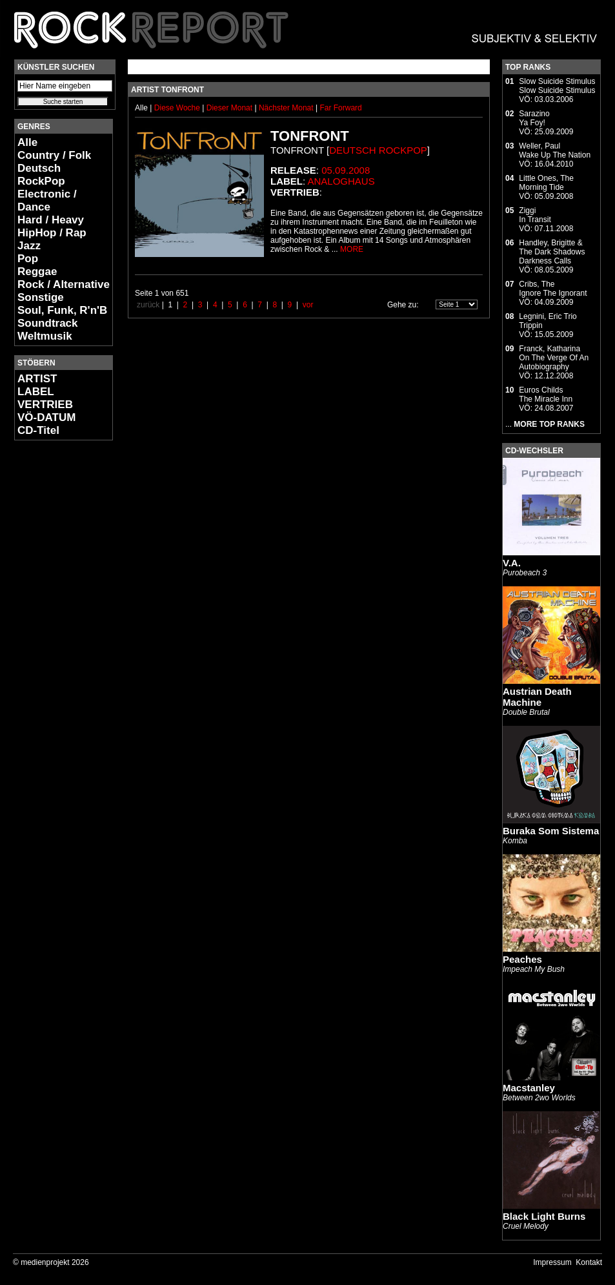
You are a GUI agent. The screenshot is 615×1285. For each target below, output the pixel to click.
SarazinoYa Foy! (534, 118)
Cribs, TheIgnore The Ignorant (553, 289)
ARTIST (37, 379)
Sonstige (40, 297)
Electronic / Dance (47, 200)
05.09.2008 (345, 170)
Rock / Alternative (63, 284)
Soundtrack (47, 323)
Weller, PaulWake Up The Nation (554, 150)
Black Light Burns (544, 1216)
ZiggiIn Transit (534, 215)
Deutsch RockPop (41, 174)
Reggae (37, 271)
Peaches (522, 959)
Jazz (29, 246)
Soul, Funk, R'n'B (62, 310)
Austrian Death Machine (537, 697)
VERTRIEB (45, 404)
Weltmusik (44, 336)
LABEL (35, 392)
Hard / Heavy (50, 220)
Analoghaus (341, 181)
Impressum (552, 1262)
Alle (27, 142)
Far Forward (340, 107)
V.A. (512, 562)
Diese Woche (178, 107)
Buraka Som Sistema (551, 830)
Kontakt (589, 1262)
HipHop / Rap (51, 233)
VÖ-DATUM (46, 417)
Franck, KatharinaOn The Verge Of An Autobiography (554, 357)
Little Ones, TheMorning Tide (546, 183)
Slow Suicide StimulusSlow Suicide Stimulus (557, 86)
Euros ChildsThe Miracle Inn (545, 395)
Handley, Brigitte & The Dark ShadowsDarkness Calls (552, 251)
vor (308, 304)
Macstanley (529, 1087)
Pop (27, 258)
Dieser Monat (231, 107)
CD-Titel (38, 430)
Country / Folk (54, 155)
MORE (351, 249)
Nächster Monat (286, 107)
